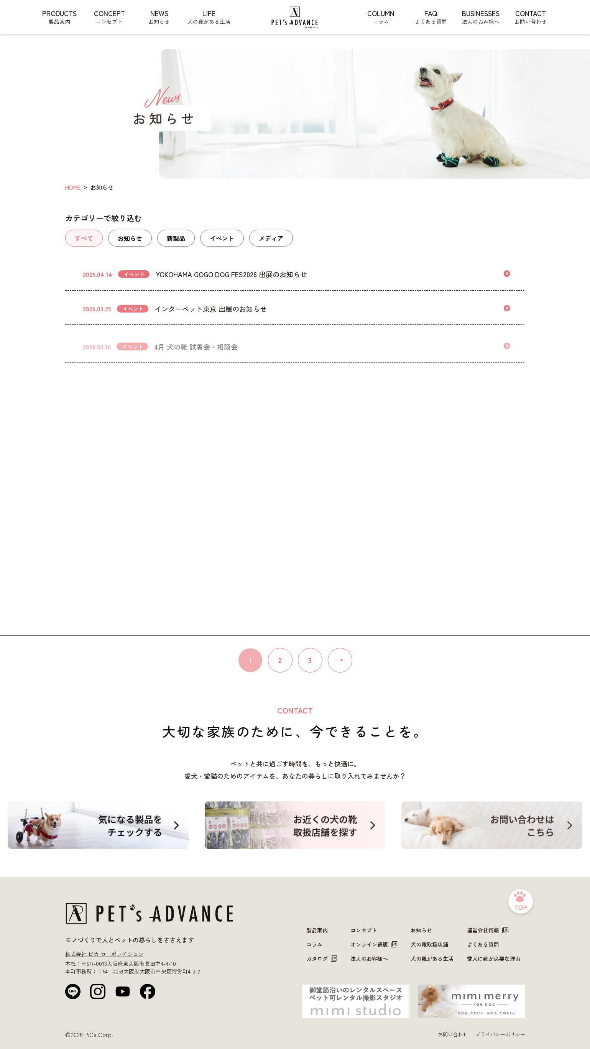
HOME (73, 187)
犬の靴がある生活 (432, 958)
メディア (271, 238)
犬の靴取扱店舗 (429, 944)
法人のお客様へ (369, 958)
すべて (84, 238)
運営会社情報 (487, 930)
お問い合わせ (453, 1034)
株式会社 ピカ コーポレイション (104, 954)
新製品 (176, 238)
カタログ (321, 958)
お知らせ (130, 238)
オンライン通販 (373, 944)
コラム (314, 944)
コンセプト (363, 930)
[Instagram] (97, 991)
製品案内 (317, 930)
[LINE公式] (73, 991)
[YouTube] (122, 991)
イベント (222, 238)
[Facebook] (147, 991)
